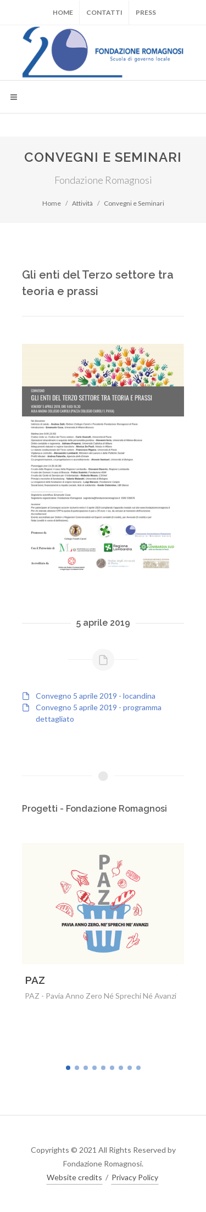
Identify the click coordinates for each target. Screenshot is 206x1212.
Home (63, 12)
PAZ (35, 980)
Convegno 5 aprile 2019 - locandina (95, 695)
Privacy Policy (135, 1177)
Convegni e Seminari (134, 203)
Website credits (74, 1177)
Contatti (104, 12)
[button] (68, 1068)
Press (146, 12)
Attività (82, 203)
